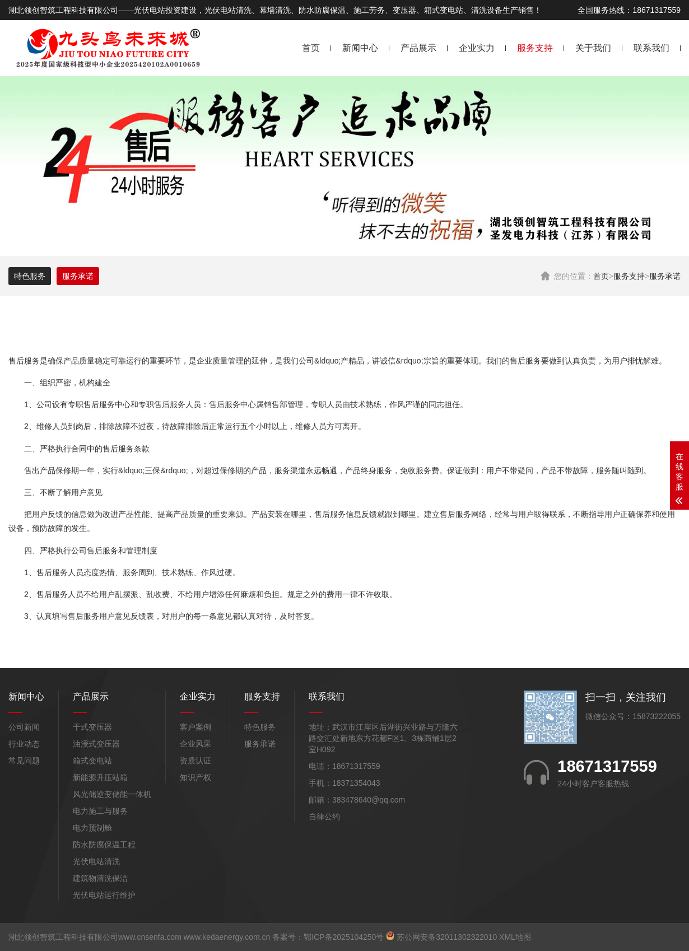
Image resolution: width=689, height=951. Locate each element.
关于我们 (593, 48)
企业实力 (477, 48)
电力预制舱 (92, 827)
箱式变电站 (92, 760)
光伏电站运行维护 (104, 895)
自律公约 (324, 816)
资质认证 (195, 760)
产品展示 (418, 48)
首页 (311, 48)
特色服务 (29, 276)
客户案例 (195, 726)
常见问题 (24, 760)
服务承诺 (665, 276)
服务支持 (535, 48)
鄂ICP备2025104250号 (344, 937)
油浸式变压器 (96, 743)
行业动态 (24, 743)
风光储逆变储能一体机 (112, 794)
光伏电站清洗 (96, 861)
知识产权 (195, 777)
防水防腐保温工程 (104, 844)
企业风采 (195, 743)
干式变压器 (92, 726)
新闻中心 (360, 48)
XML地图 (515, 937)
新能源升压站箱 (100, 777)
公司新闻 (24, 726)
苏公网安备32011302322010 (447, 937)
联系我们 (651, 48)
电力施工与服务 (100, 811)
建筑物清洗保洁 (100, 878)
